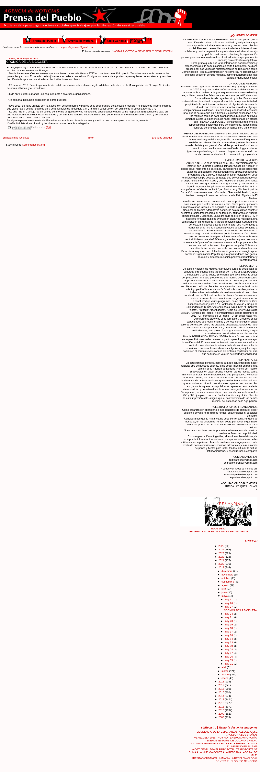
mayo (224, 595)
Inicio (91, 137)
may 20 (228, 621)
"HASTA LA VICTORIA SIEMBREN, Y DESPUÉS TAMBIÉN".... (153, 51)
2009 (222, 713)
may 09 (228, 645)
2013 (222, 699)
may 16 (228, 635)
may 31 (228, 599)
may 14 (228, 638)
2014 (222, 695)
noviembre (227, 574)
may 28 (228, 603)
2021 (222, 560)
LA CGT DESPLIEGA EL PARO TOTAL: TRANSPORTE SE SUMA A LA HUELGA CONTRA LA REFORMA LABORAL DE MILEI (223, 752)
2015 (222, 692)
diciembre (227, 571)
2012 (222, 702)
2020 (222, 563)
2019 (222, 567)
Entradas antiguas (162, 137)
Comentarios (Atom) (33, 144)
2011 (222, 706)
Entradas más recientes (16, 137)
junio (224, 592)
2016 (222, 688)
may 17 (228, 631)
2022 (222, 556)
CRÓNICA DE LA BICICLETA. (27, 61)
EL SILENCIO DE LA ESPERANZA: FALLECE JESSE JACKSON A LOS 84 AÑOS (227, 733)
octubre (226, 578)
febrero (225, 674)
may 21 (228, 617)
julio (224, 588)
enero (225, 678)
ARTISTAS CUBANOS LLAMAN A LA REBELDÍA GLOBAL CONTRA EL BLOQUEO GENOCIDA (224, 760)
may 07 (228, 652)
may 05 (228, 660)
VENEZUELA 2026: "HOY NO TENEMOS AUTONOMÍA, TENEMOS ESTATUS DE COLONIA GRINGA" (225, 739)
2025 (222, 546)
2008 (222, 717)
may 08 (228, 649)
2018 (222, 681)
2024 (222, 549)
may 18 (228, 628)
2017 (222, 685)
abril (224, 667)
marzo (225, 671)
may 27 (228, 606)
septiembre (228, 581)
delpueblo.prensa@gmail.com (77, 47)
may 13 (228, 642)
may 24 (228, 613)
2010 (222, 710)
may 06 (228, 656)
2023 (222, 553)
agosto (225, 585)
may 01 (228, 663)
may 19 (228, 624)
